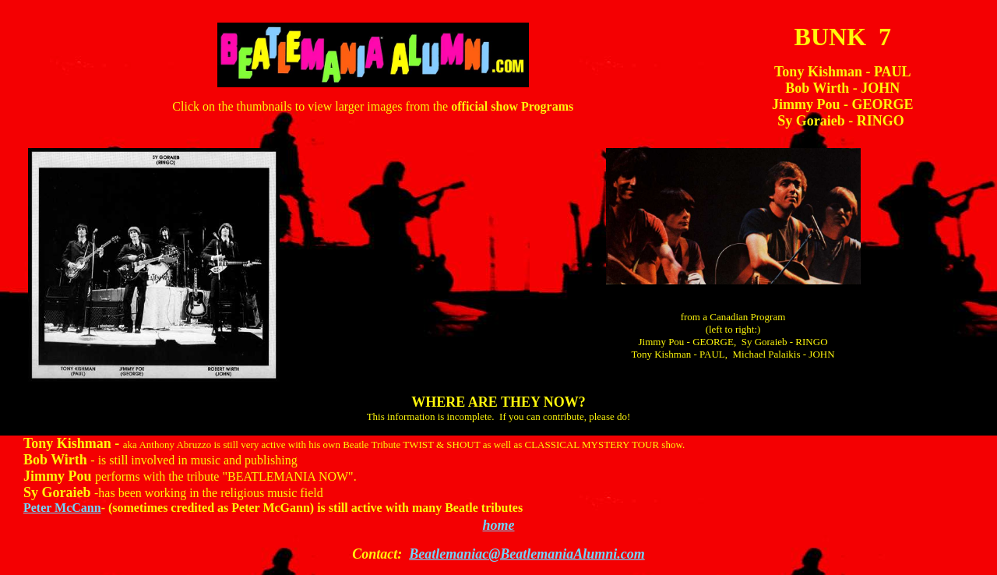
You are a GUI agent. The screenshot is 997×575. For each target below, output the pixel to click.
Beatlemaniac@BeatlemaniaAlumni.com (526, 554)
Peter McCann (62, 507)
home (498, 525)
